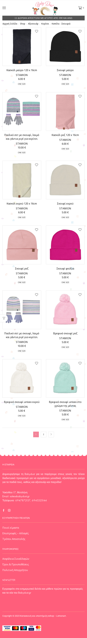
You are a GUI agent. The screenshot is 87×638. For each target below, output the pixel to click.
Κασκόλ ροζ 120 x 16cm (65, 135)
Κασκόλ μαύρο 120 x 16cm (21, 70)
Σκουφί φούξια (65, 268)
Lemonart (61, 616)
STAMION (22, 75)
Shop (22, 24)
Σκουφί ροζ (21, 268)
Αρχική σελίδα (10, 24)
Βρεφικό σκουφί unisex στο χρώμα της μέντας (65, 403)
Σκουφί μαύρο (65, 70)
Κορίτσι (45, 24)
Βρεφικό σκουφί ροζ (65, 333)
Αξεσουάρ (33, 24)
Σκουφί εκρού (65, 203)
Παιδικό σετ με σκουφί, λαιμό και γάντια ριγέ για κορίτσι (21, 136)
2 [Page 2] (43, 434)
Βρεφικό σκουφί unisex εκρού (21, 402)
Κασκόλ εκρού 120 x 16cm (22, 203)
